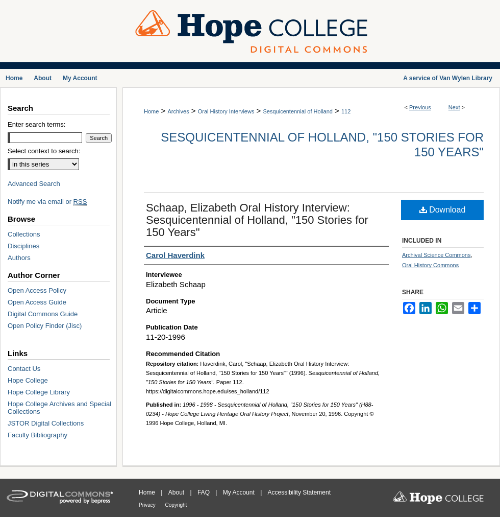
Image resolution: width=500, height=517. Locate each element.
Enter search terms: (36, 124)
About (177, 492)
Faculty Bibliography (37, 435)
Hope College (28, 380)
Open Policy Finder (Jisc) (45, 326)
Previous (420, 107)
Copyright (176, 505)
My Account (239, 492)
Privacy (148, 505)
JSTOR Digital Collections (46, 423)
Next (454, 107)
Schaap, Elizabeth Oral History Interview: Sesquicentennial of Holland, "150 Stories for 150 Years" (257, 220)
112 (346, 111)
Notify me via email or (47, 201)
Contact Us (24, 368)
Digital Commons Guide (43, 314)
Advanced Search (34, 183)
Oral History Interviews (226, 111)
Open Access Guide (37, 302)
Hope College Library (39, 392)
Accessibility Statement (299, 492)
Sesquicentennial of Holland (298, 111)
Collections (24, 234)
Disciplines (23, 246)
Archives (178, 111)
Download (442, 209)
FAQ (204, 492)
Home (151, 111)
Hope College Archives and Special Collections (59, 407)
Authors (19, 258)
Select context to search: (44, 151)
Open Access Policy (37, 290)
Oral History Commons (430, 265)
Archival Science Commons (436, 255)
